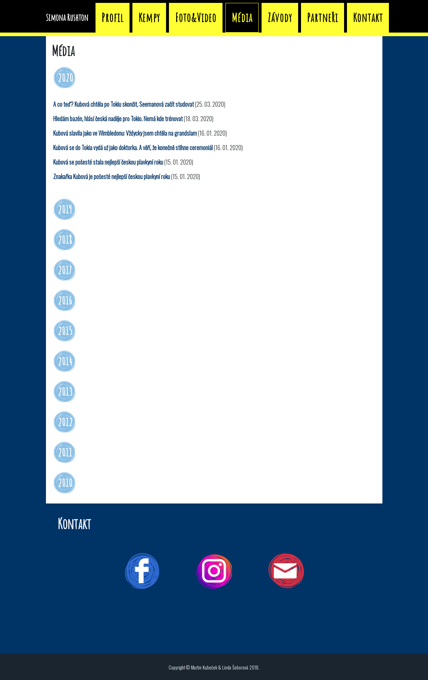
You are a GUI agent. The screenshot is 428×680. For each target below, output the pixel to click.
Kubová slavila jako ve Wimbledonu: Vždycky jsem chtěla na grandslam (125, 133)
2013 (65, 391)
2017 (65, 270)
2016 (65, 300)
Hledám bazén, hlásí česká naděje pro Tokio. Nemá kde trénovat (118, 118)
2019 (65, 209)
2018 (65, 239)
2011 (65, 452)
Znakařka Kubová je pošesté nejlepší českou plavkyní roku (111, 176)
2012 (65, 422)
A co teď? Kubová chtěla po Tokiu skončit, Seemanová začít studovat (123, 104)
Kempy (216, 16)
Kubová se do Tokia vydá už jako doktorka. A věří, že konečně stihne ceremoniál (133, 147)
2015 (65, 330)
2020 (65, 77)
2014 (65, 361)
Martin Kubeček (204, 667)
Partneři (389, 16)
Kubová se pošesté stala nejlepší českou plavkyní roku (108, 162)
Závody (347, 16)
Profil (180, 16)
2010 (65, 482)
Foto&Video (263, 16)
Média (309, 16)
